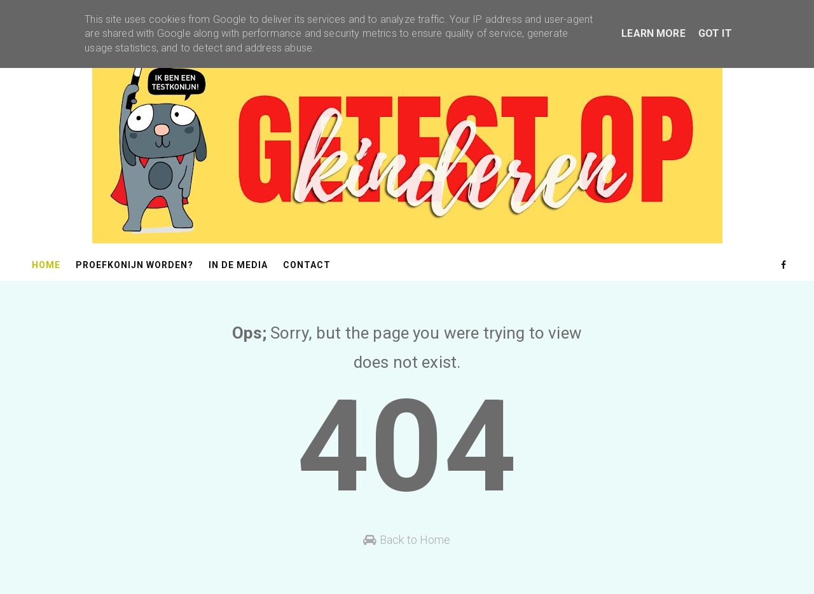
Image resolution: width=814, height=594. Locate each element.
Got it (715, 33)
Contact (307, 265)
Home (46, 265)
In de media (238, 265)
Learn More (653, 33)
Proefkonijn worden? (134, 265)
